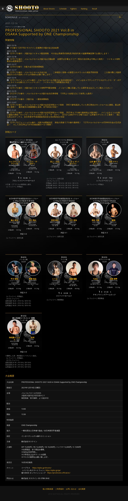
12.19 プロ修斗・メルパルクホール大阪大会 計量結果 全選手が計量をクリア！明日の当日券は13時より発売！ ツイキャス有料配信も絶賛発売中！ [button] (63, 60)
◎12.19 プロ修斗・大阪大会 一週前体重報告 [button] (29, 99)
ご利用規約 (59, 489)
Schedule (63, 9)
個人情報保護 (48, 489)
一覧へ (120, 17)
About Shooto (49, 9)
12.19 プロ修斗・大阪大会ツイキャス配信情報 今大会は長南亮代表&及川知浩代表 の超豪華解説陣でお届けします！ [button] (59, 53)
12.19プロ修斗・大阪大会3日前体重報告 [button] (27, 66)
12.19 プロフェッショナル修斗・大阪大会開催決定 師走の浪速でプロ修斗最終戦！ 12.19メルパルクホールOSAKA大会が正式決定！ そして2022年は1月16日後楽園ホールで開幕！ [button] (64, 123)
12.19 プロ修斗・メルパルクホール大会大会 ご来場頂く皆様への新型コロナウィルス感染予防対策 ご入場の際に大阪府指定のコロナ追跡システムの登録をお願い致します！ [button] (64, 73)
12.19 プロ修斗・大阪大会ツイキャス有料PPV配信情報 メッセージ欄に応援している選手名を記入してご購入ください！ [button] (61, 88)
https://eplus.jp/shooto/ (41, 468)
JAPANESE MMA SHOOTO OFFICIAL (22, 9)
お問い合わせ (71, 489)
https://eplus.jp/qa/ (53, 470)
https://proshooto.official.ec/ (58, 473)
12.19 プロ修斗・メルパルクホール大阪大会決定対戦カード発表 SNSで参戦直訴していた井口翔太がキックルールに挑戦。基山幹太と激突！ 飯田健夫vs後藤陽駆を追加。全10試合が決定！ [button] (63, 105)
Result (94, 9)
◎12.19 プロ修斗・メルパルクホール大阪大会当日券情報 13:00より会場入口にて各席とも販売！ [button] (52, 93)
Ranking (84, 9)
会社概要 (81, 489)
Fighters (73, 9)
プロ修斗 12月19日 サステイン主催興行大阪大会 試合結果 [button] (34, 47)
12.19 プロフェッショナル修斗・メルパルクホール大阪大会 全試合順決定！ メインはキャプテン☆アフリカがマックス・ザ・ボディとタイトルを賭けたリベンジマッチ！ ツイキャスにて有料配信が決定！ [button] (64, 81)
